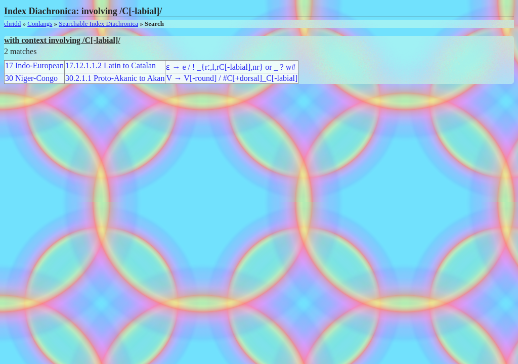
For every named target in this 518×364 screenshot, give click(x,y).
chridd (12, 23)
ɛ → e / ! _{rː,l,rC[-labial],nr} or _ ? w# (230, 67)
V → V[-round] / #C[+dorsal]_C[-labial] (231, 78)
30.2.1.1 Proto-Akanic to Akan (114, 78)
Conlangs (39, 23)
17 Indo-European (34, 65)
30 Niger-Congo (31, 78)
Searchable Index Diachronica (98, 23)
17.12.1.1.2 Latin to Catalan (110, 65)
